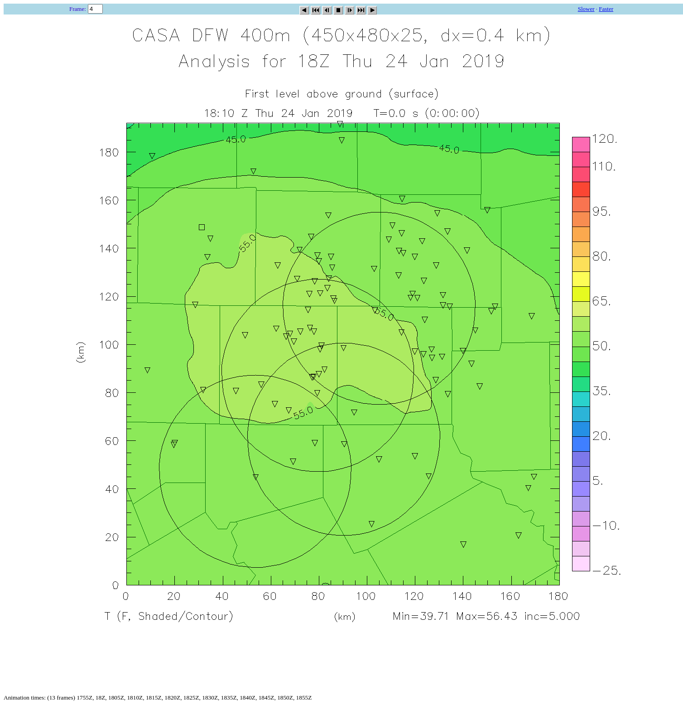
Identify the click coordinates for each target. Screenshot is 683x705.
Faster (606, 8)
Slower (586, 8)
